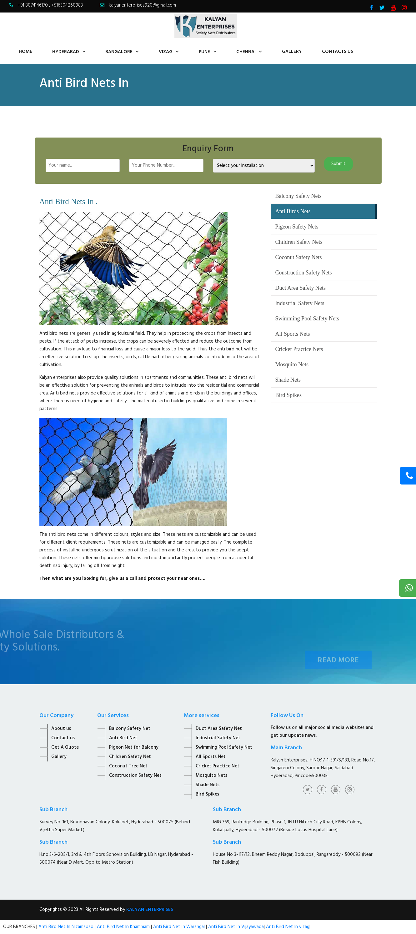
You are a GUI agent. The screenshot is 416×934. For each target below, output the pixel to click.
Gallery (292, 51)
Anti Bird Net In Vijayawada (236, 927)
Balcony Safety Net (129, 728)
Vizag (166, 52)
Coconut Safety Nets (298, 257)
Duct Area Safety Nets (300, 288)
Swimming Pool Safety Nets (307, 318)
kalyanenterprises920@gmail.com (142, 5)
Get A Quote (65, 747)
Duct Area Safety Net (219, 728)
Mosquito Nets (292, 364)
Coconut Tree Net (128, 766)
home (25, 51)
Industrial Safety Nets (299, 303)
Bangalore (119, 52)
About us (61, 728)
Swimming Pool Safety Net (224, 747)
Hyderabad (65, 52)
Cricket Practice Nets (299, 349)
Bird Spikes (288, 395)
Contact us (63, 738)
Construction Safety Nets (303, 272)
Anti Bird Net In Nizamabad (66, 927)
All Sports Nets (292, 334)
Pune (204, 52)
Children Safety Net (130, 757)
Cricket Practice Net (217, 766)
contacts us (337, 51)
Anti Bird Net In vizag (287, 927)
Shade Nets (288, 380)
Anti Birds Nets (293, 211)
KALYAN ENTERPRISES (149, 909)
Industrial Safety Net (218, 738)
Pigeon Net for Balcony (133, 747)
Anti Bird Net (123, 738)
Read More (338, 667)
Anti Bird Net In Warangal (179, 927)
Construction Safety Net (135, 775)
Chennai (246, 52)
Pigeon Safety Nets (296, 226)
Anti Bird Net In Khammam (124, 927)
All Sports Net (211, 757)
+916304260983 (67, 5)
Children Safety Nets (299, 242)
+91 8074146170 (33, 5)
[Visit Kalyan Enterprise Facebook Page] (371, 8)
